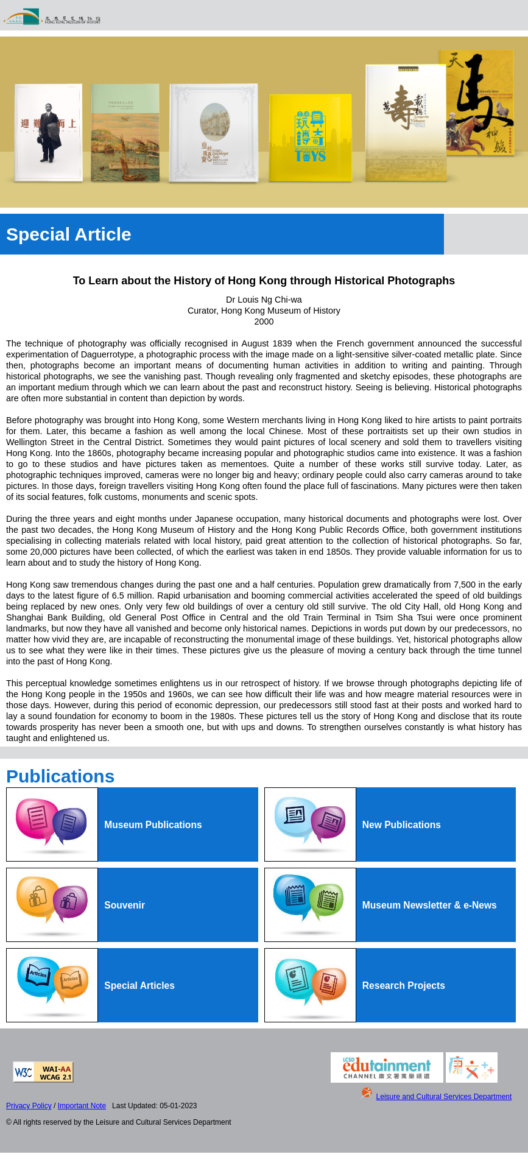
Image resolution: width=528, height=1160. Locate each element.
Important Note (82, 1106)
